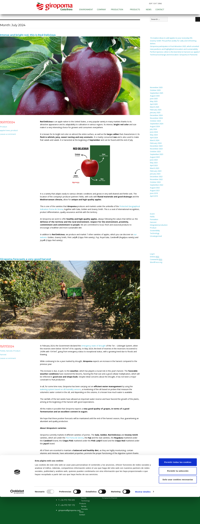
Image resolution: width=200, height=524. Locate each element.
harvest (3, 354)
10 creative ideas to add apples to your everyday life (171, 38)
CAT (155, 3)
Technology (154, 233)
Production (117, 9)
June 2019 (154, 193)
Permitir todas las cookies (177, 489)
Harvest (9, 351)
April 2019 (154, 196)
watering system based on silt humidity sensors (60, 389)
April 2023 (154, 165)
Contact (159, 9)
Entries (154, 256)
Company (101, 9)
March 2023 (154, 168)
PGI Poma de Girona (75, 437)
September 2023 (156, 154)
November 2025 (156, 87)
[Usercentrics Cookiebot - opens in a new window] (17, 519)
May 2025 (154, 101)
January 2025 (155, 112)
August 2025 (155, 96)
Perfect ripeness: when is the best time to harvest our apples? (175, 52)
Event (152, 214)
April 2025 (154, 104)
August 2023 (155, 157)
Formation (154, 219)
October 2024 (155, 121)
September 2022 (156, 185)
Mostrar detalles (143, 519)
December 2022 (156, 176)
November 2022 (156, 179)
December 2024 (156, 115)
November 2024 (156, 118)
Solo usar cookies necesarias (177, 506)
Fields (2, 351)
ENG (160, 3)
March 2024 (154, 140)
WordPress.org (156, 262)
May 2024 (154, 135)
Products (135, 9)
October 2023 (155, 151)
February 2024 (155, 143)
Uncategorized (156, 236)
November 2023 (156, 148)
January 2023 (155, 174)
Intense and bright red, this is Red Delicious (28, 35)
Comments (156, 259)
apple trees (5, 130)
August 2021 (155, 190)
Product (3, 127)
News (148, 9)
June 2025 (154, 98)
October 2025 (155, 90)
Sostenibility (155, 230)
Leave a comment (8, 134)
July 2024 (153, 129)
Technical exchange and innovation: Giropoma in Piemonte (173, 54)
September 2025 (156, 93)
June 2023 (154, 160)
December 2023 (156, 146)
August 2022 (155, 187)
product (14, 130)
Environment (86, 9)
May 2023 (154, 162)
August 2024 (155, 126)
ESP (150, 3)
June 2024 (154, 132)
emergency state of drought (93, 345)
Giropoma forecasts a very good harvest (25, 259)
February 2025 (155, 109)
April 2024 (154, 137)
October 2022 (155, 182)
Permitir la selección (178, 498)
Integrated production (159, 225)
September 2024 (156, 123)
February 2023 (155, 171)
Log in (152, 254)
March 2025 (154, 107)
